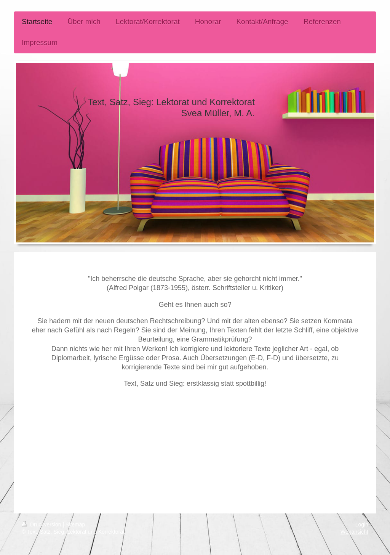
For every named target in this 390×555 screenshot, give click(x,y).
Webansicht (354, 532)
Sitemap (75, 524)
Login (361, 524)
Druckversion (42, 524)
